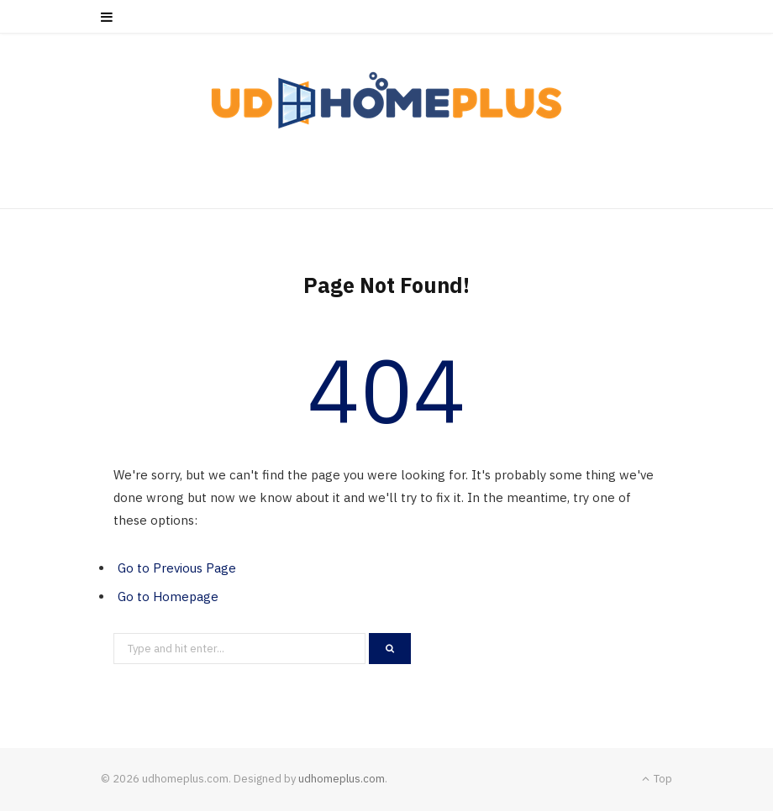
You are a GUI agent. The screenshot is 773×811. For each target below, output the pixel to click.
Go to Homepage (168, 596)
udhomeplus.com (341, 779)
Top (657, 779)
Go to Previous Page (177, 568)
